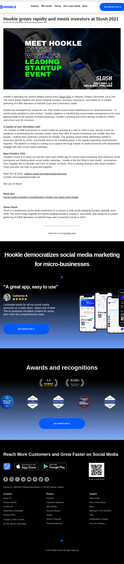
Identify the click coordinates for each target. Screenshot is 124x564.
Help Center (95, 498)
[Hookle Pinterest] (35, 479)
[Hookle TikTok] (41, 479)
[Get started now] (26, 329)
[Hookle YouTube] (29, 479)
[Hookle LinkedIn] (23, 479)
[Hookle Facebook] (5, 479)
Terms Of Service (53, 519)
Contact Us (8, 507)
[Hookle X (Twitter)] (17, 479)
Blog (91, 507)
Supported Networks (55, 502)
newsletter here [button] (69, 233)
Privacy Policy (9, 515)
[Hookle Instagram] (11, 479)
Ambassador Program (99, 519)
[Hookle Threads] (46, 479)
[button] (13, 511)
